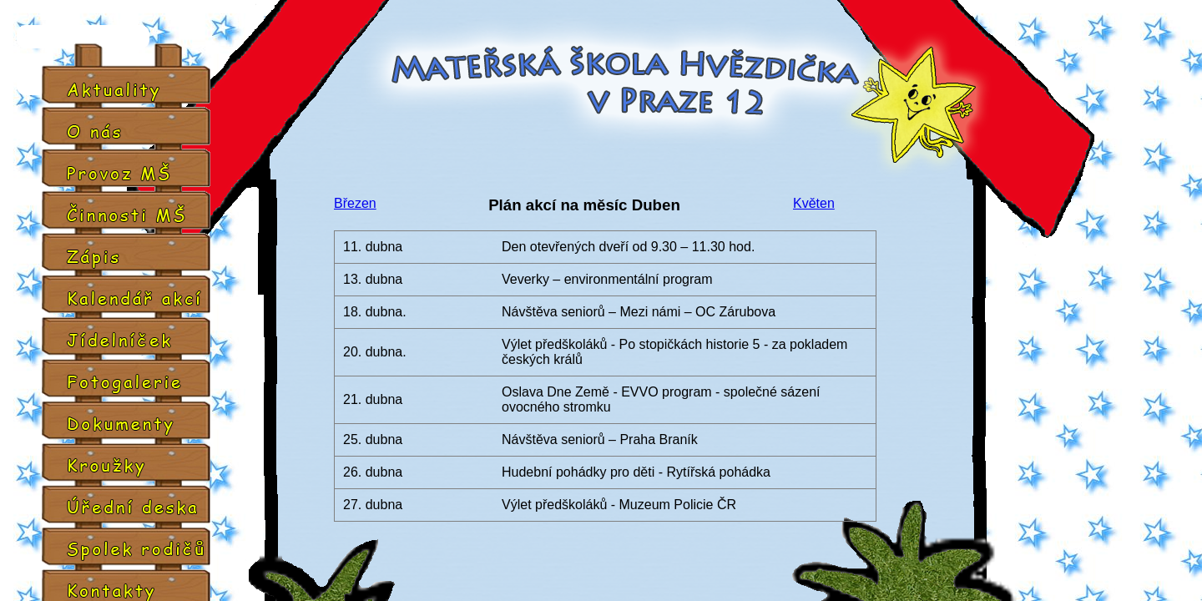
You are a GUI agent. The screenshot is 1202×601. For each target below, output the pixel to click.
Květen (814, 203)
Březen (355, 203)
